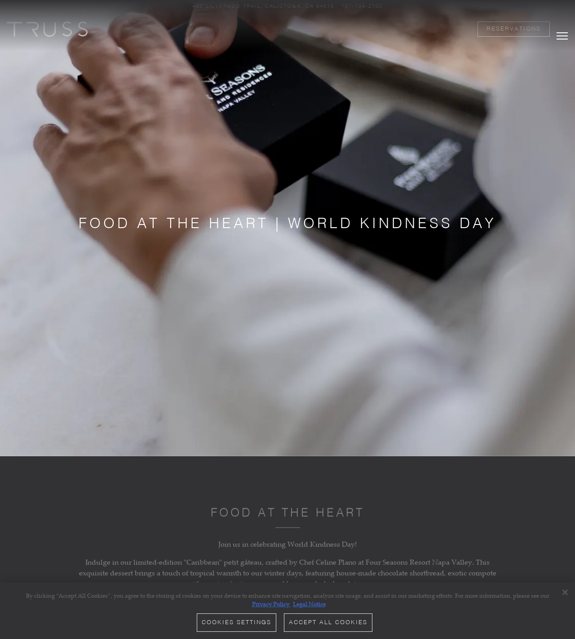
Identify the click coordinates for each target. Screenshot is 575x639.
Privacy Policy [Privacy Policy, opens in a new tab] (271, 604)
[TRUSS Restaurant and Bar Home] (47, 28)
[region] (287, 610)
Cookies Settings (236, 623)
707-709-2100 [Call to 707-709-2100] (362, 6)
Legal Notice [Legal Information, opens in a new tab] (309, 604)
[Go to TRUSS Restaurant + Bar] (263, 6)
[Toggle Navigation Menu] (562, 27)
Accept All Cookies (328, 623)
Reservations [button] (514, 29)
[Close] (565, 592)
